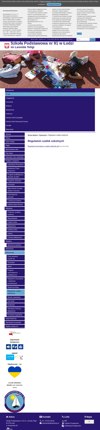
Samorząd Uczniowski (13, 322)
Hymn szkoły (10, 142)
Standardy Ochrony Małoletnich (14, 310)
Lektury (10, 233)
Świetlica (9, 241)
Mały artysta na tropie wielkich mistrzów (15, 190)
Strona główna (34, 39)
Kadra (8, 145)
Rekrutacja (9, 129)
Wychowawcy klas (12, 149)
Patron (8, 138)
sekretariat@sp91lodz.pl (49, 423)
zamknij (79, 33)
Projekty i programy (12, 161)
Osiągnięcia (10, 98)
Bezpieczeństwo (13, 287)
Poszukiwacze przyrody (12, 196)
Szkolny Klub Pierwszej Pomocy (17, 121)
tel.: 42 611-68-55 (46, 421)
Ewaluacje (11, 305)
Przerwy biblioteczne (15, 237)
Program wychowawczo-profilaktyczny (13, 272)
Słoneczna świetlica (14, 245)
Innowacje (11, 184)
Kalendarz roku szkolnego (15, 157)
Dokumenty (43, 135)
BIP (64, 421)
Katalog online (12, 230)
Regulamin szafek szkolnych (14, 292)
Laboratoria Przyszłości (16, 164)
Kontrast (57, 39)
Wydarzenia (10, 110)
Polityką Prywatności (45, 1)
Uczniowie (9, 102)
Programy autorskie (14, 181)
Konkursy (9, 114)
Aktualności (10, 90)
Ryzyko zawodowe (14, 297)
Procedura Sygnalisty (15, 315)
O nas (8, 94)
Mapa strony (42, 39)
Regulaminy (12, 226)
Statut (10, 266)
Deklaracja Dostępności (71, 426)
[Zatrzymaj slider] (50, 86)
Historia (8, 134)
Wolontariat (9, 249)
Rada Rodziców (11, 318)
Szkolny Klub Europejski (14, 117)
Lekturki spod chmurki (15, 204)
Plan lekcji (9, 153)
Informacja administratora (66, 39)
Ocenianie (11, 262)
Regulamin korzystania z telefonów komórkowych (15, 281)
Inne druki (11, 301)
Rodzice (9, 106)
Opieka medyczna (12, 326)
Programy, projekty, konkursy (14, 213)
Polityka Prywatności (70, 423)
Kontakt (8, 125)
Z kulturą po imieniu (14, 201)
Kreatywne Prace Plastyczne (13, 170)
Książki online (12, 222)
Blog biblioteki (12, 218)
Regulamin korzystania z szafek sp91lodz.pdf (43, 146)
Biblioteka (9, 208)
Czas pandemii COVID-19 (13, 258)
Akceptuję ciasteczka (54, 4)
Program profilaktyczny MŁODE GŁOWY (15, 176)
